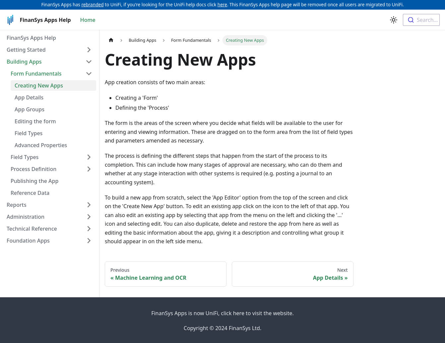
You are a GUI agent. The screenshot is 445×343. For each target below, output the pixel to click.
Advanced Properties (41, 145)
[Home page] (111, 40)
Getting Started (26, 49)
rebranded (92, 4)
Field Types (28, 133)
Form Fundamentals (36, 73)
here (222, 4)
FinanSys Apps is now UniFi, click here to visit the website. (222, 313)
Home (87, 20)
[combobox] (421, 20)
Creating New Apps (39, 85)
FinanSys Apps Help (31, 37)
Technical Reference (32, 228)
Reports (17, 204)
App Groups (29, 109)
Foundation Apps (28, 240)
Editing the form (35, 121)
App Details (29, 97)
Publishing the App (34, 181)
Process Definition (33, 169)
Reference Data (30, 193)
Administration (25, 216)
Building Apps (24, 61)
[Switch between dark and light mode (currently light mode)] (393, 20)
